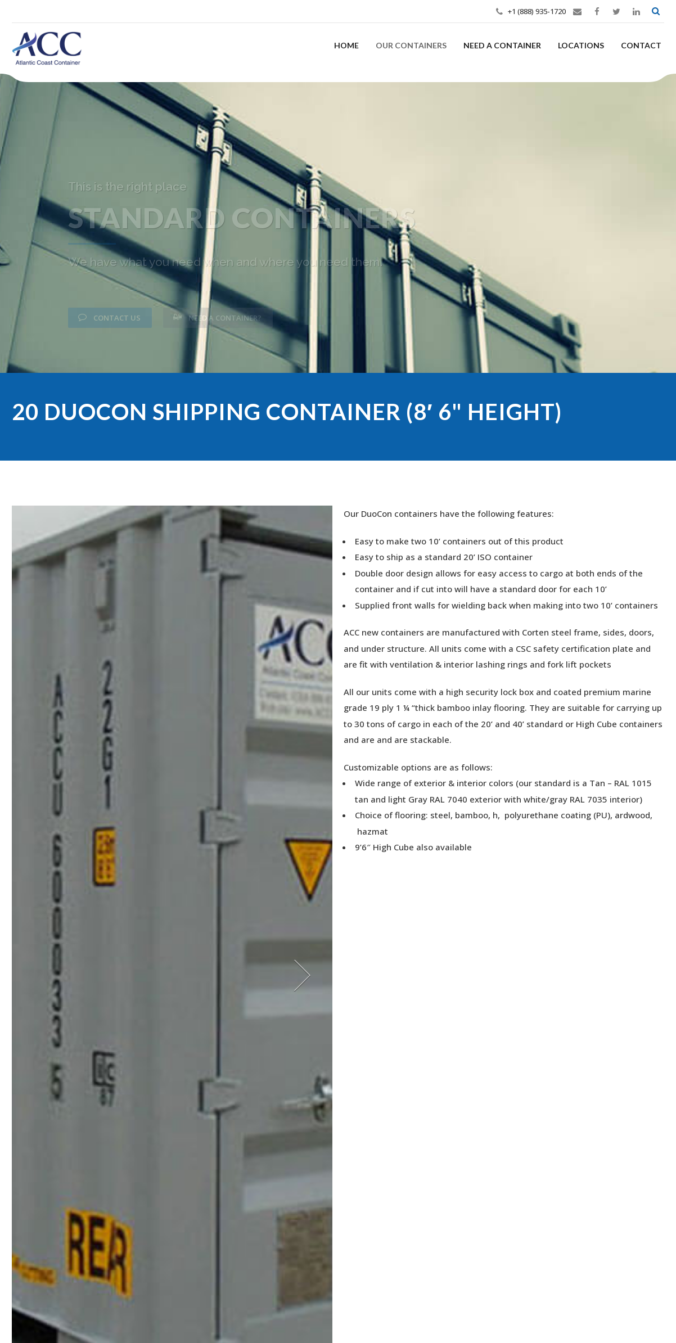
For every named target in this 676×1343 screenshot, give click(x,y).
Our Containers (411, 45)
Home (346, 45)
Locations (581, 45)
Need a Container (502, 45)
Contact (641, 45)
